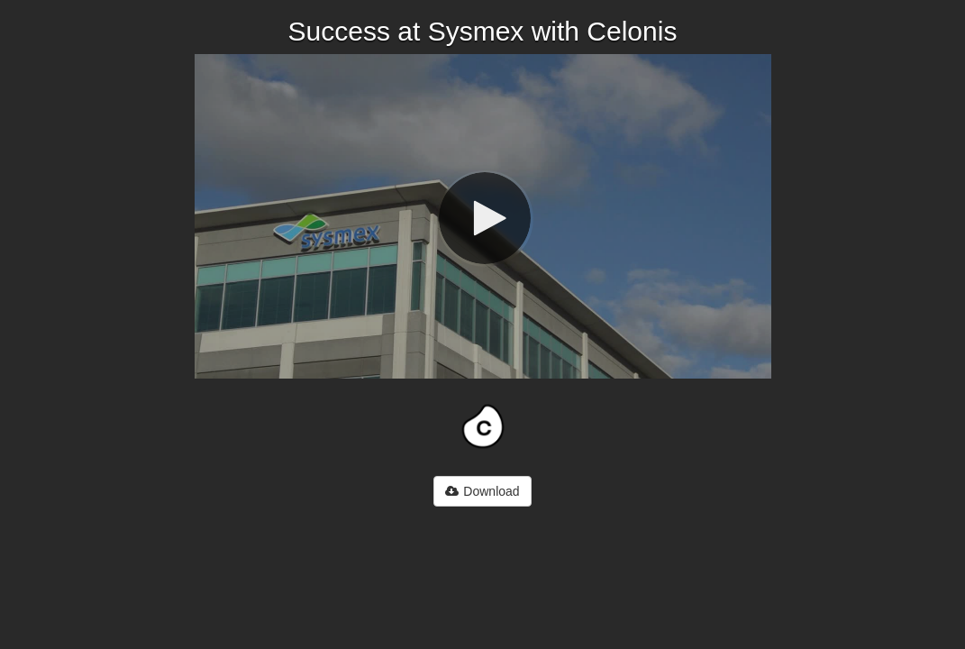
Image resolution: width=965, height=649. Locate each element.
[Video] (483, 216)
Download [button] (482, 491)
